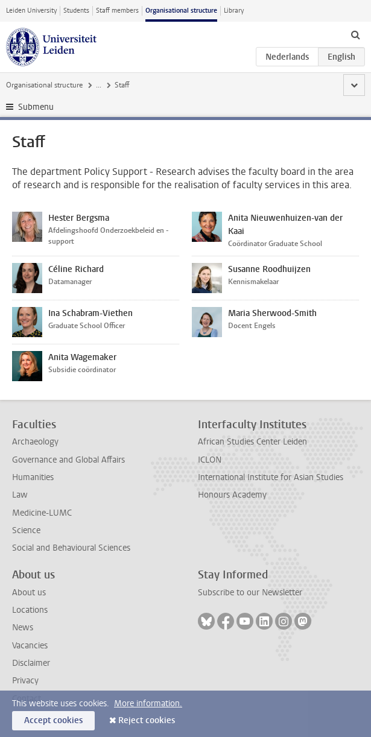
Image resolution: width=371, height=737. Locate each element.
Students (76, 10)
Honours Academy (232, 495)
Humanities (33, 477)
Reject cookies (146, 720)
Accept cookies (53, 720)
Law (20, 495)
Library (234, 10)
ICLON (209, 460)
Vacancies (30, 645)
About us (29, 592)
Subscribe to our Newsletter (250, 592)
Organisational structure (181, 10)
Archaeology (35, 442)
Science (26, 530)
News (22, 627)
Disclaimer (31, 663)
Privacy (25, 680)
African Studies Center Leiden (252, 442)
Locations (30, 610)
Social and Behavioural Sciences (71, 548)
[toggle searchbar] (355, 34)
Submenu (36, 107)
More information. (148, 703)
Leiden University (31, 10)
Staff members (117, 10)
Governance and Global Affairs (68, 460)
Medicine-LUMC (42, 513)
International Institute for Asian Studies (270, 477)
